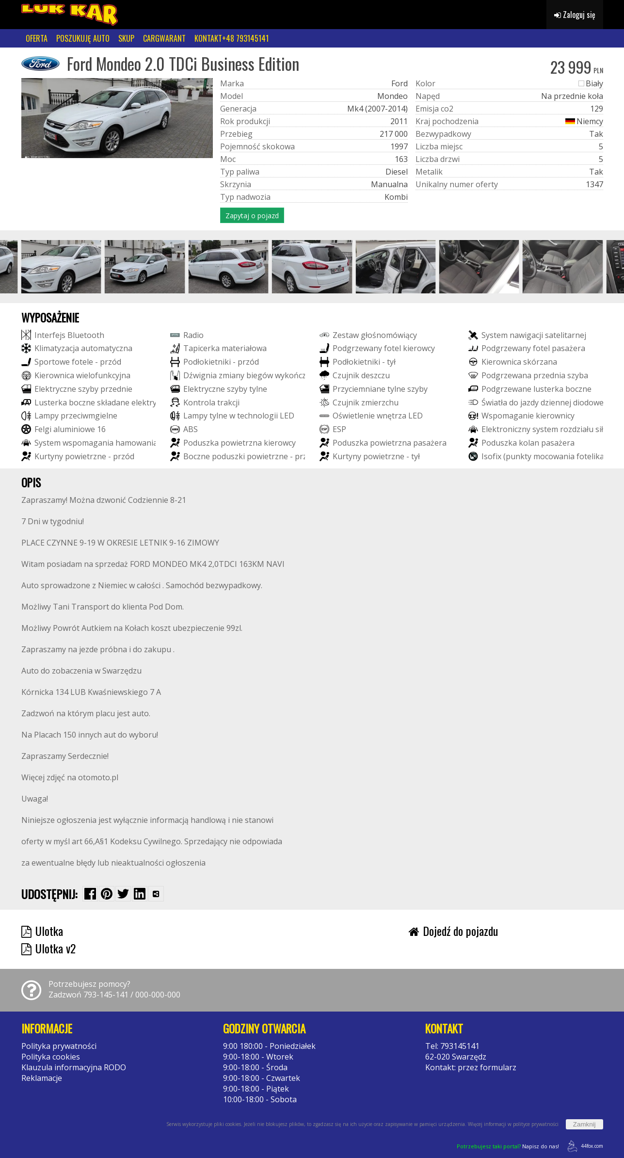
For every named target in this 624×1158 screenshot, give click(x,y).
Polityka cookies (50, 1056)
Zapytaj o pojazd (252, 215)
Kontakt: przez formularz (470, 1067)
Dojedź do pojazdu (453, 930)
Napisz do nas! (508, 1146)
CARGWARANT (164, 38)
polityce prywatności (536, 1124)
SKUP (126, 38)
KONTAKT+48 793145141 (231, 38)
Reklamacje (41, 1078)
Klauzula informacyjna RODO (73, 1067)
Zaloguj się (574, 14)
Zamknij (584, 1124)
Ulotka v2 (48, 948)
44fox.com (583, 1146)
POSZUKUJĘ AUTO (83, 38)
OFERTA (37, 38)
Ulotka (42, 930)
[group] (61, 266)
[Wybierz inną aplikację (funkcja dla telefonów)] (156, 893)
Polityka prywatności (58, 1046)
